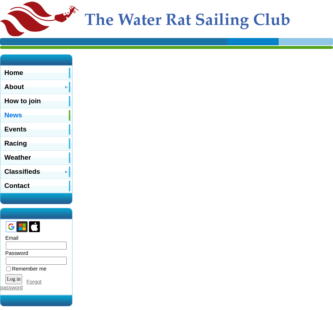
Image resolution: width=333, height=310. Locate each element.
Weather (17, 157)
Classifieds (22, 171)
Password (15, 253)
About (14, 87)
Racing (15, 143)
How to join (22, 101)
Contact (17, 185)
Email (10, 238)
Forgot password (21, 284)
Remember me (29, 269)
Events (15, 129)
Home (13, 72)
